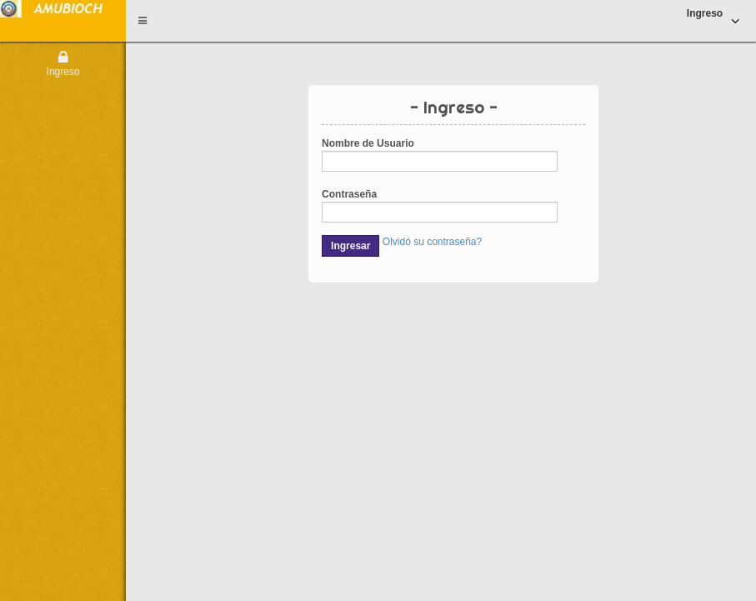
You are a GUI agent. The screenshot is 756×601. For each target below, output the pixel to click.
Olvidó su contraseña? (432, 242)
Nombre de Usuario (368, 143)
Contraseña (349, 194)
